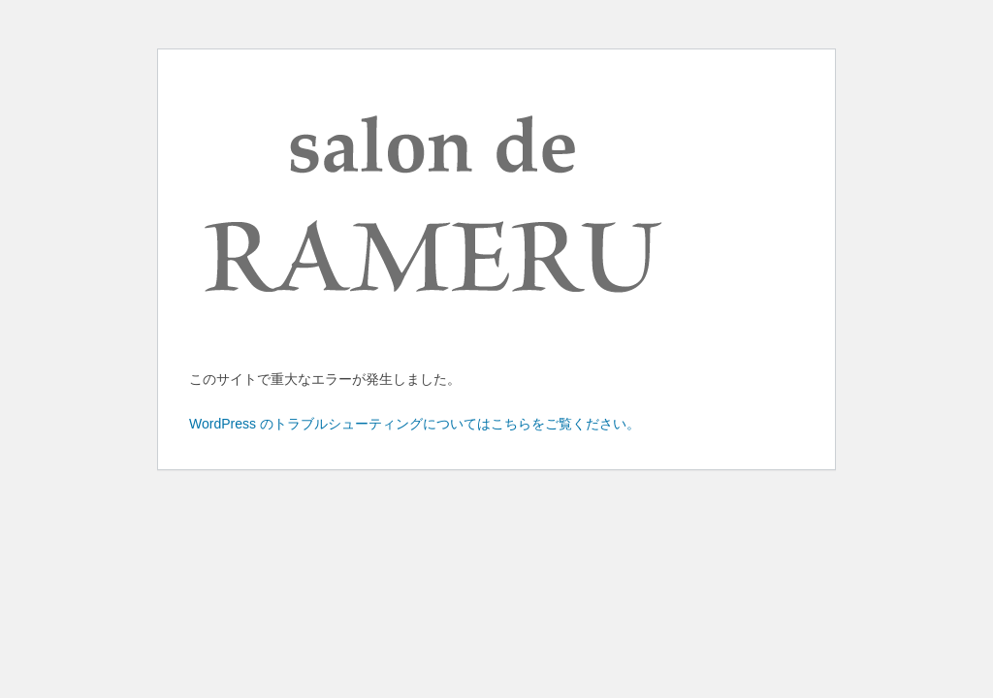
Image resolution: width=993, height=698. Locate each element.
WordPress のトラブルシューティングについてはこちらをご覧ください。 (414, 423)
